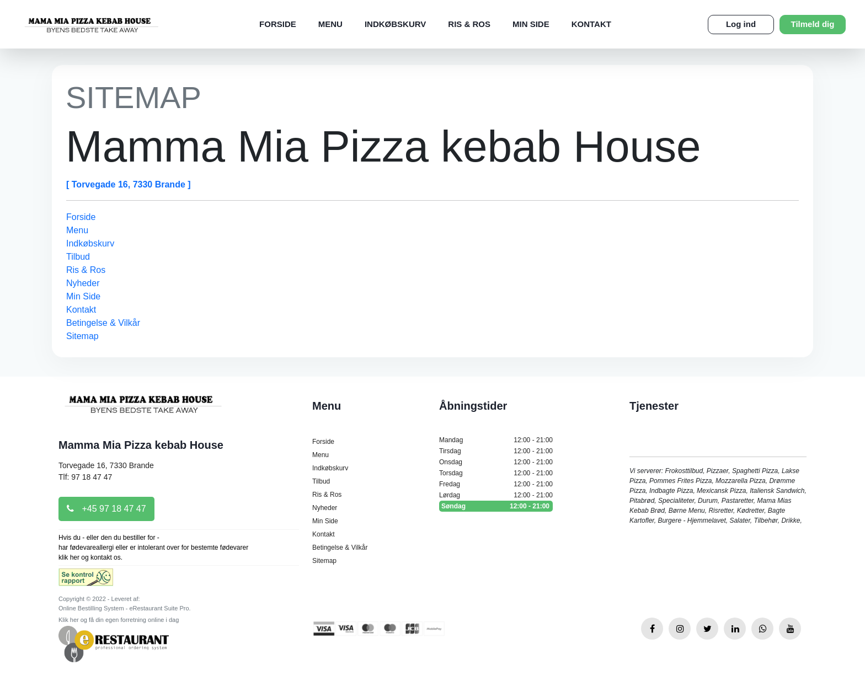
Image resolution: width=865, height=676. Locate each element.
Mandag (496, 440)
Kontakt (591, 24)
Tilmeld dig (813, 24)
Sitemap (82, 336)
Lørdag (496, 495)
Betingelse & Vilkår (103, 323)
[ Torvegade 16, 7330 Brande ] (128, 184)
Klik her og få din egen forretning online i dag (118, 619)
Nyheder (82, 283)
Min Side (530, 24)
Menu (330, 24)
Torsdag (496, 473)
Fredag (496, 484)
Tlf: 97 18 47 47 (85, 477)
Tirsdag (496, 451)
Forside (277, 24)
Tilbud (78, 256)
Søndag (496, 506)
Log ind (741, 24)
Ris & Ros (469, 24)
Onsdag (496, 462)
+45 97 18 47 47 (106, 508)
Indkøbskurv (395, 24)
